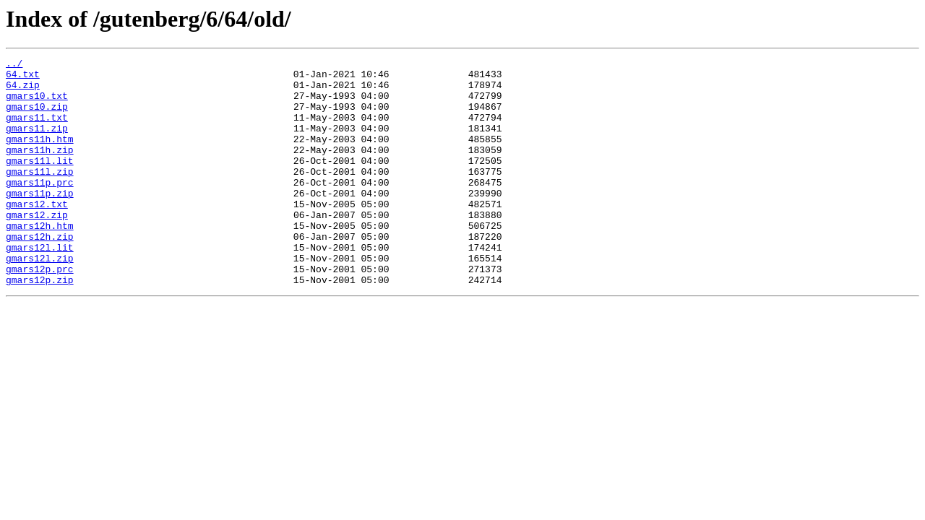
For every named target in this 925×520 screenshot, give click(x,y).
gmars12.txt (37, 234)
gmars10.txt (37, 104)
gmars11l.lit (40, 182)
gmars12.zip (37, 247)
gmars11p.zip (40, 221)
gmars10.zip (37, 117)
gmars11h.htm (40, 156)
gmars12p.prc (40, 312)
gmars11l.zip (40, 195)
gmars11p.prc (40, 208)
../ (14, 65)
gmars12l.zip (40, 299)
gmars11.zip (37, 143)
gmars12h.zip (40, 273)
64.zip (23, 91)
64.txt (23, 78)
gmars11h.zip (40, 169)
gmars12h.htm (40, 260)
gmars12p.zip (40, 325)
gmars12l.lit (40, 286)
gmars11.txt (37, 130)
